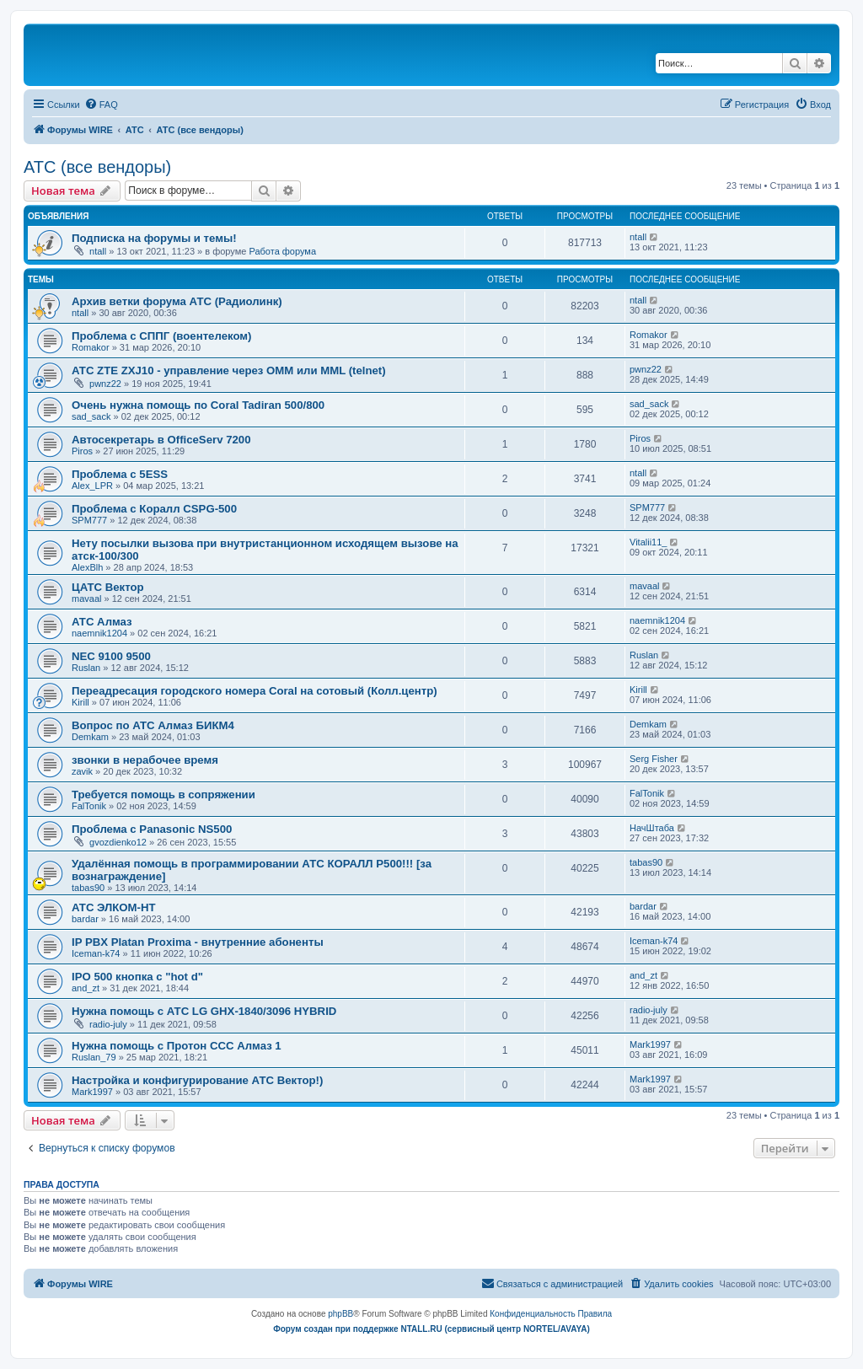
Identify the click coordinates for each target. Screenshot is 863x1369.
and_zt (85, 988)
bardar (85, 919)
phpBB (340, 1313)
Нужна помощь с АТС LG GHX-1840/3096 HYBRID (204, 1011)
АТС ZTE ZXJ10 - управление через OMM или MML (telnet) (229, 370)
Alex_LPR (92, 485)
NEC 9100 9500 (111, 656)
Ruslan (86, 668)
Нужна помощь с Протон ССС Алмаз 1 (176, 1045)
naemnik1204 (99, 633)
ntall (97, 251)
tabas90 (88, 888)
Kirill (80, 702)
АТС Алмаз (102, 621)
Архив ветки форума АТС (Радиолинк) (177, 301)
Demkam (90, 737)
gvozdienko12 (118, 842)
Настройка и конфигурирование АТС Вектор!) (197, 1080)
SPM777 (89, 520)
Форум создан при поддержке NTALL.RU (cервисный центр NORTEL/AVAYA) (431, 1329)
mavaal (86, 598)
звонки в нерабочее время (145, 760)
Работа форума (282, 251)
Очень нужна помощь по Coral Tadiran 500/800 (198, 405)
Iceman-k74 (96, 953)
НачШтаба (652, 828)
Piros (82, 451)
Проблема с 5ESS (120, 474)
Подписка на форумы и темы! (154, 238)
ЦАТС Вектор (108, 587)
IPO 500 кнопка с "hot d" (137, 976)
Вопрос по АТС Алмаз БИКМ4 (153, 725)
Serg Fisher (654, 759)
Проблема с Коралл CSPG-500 (154, 508)
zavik (82, 771)
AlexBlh (87, 567)
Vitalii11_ (648, 542)
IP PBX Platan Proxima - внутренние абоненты (198, 942)
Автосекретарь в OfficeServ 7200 (161, 439)
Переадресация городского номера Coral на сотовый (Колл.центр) (254, 690)
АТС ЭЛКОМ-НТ (114, 907)
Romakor (91, 347)
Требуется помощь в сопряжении (163, 794)
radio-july (108, 1024)
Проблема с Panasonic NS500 (152, 829)
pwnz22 (105, 383)
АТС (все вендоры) (97, 167)
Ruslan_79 (94, 1057)
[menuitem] (101, 104)
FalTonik (89, 806)
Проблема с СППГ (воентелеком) (161, 336)
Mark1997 (650, 1044)
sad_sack (91, 416)
